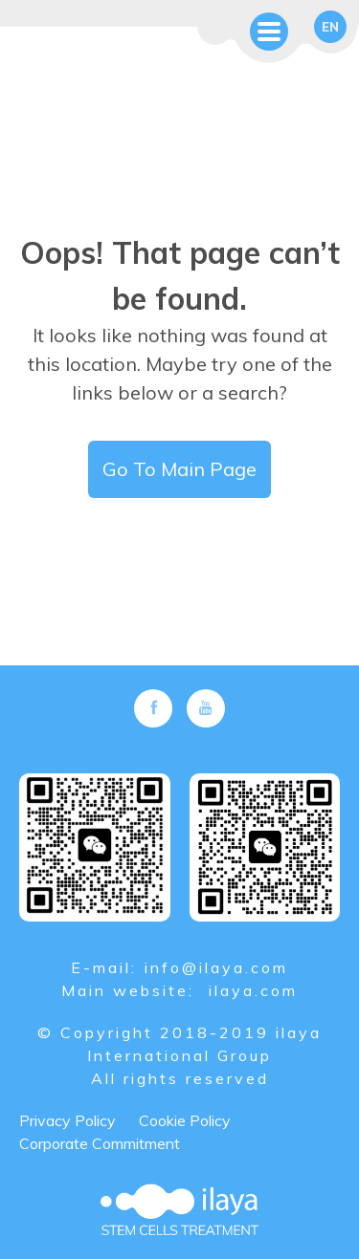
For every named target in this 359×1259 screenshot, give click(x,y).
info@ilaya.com (216, 967)
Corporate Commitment (99, 1143)
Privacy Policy (67, 1120)
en (330, 26)
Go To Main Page (179, 469)
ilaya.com (253, 990)
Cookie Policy (185, 1120)
